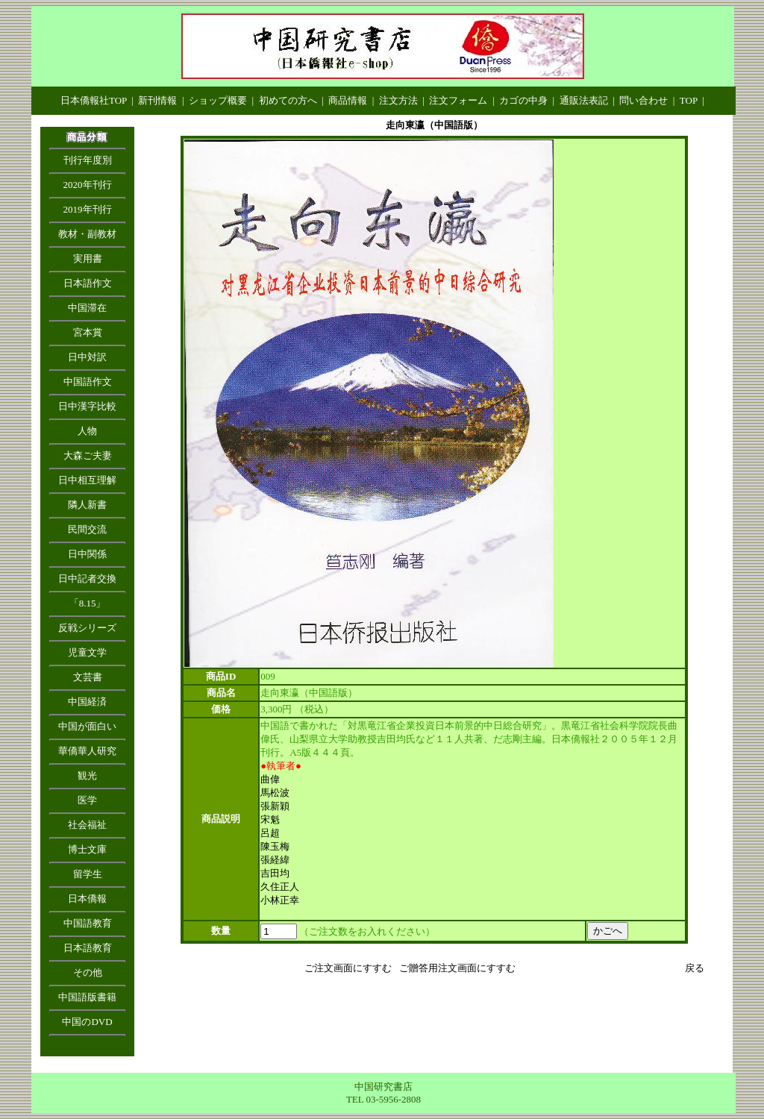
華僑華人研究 (87, 750)
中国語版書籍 (87, 997)
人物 (87, 430)
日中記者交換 (87, 578)
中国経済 (87, 701)
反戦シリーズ (87, 627)
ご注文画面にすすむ (348, 968)
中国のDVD (87, 1021)
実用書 (87, 258)
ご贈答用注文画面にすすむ (457, 968)
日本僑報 (87, 898)
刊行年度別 (87, 160)
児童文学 (87, 652)
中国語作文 (87, 381)
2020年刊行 (87, 184)
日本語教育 (87, 947)
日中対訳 (87, 357)
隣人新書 (87, 504)
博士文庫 (87, 849)
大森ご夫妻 (87, 455)
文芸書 (87, 677)
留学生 (87, 874)
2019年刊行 (87, 209)
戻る (694, 968)
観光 (87, 775)
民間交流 (87, 529)
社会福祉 (87, 824)
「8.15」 (87, 603)
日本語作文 (87, 283)
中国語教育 (87, 923)
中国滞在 (87, 307)
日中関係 (87, 554)
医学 (87, 800)
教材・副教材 (87, 233)
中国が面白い (87, 726)
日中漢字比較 (87, 406)
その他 (87, 972)
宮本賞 (87, 332)
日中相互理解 (87, 480)
